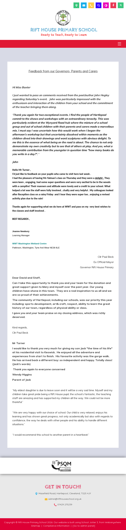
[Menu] (119, 44)
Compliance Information (56, 525)
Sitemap (35, 525)
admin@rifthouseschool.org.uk (64, 498)
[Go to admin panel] (84, 525)
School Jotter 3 (89, 522)
